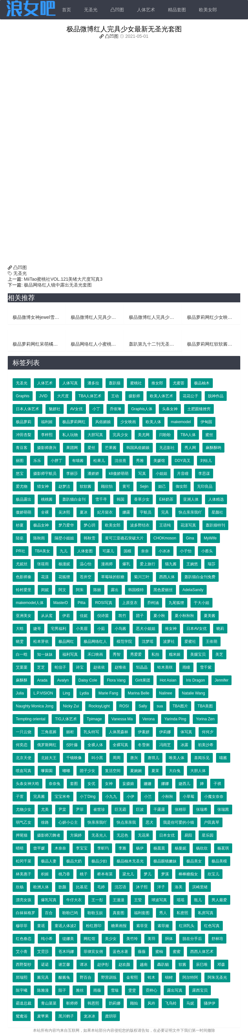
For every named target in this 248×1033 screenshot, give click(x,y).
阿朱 (80, 590)
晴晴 (20, 848)
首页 (66, 9)
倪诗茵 (103, 615)
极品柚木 (202, 383)
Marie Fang (108, 693)
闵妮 (45, 590)
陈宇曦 (21, 990)
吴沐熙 (64, 512)
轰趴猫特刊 (215, 525)
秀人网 (190, 447)
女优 (91, 783)
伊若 (66, 615)
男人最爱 (219, 900)
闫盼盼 (165, 435)
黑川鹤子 (66, 1016)
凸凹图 (117, 9)
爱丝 (91, 447)
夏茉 (155, 770)
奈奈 (145, 551)
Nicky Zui (71, 706)
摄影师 (134, 396)
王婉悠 (192, 564)
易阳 (188, 835)
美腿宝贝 (198, 654)
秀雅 (140, 460)
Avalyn (63, 680)
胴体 (169, 938)
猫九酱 (171, 564)
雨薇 (97, 990)
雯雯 (132, 990)
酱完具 (43, 977)
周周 (116, 758)
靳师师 (72, 1003)
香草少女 (142, 499)
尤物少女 (23, 809)
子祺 (217, 783)
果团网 (72, 447)
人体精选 (216, 499)
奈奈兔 (54, 783)
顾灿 (134, 1003)
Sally (143, 706)
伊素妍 (144, 732)
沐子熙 (142, 887)
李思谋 (204, 473)
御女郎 (181, 486)
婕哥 (37, 628)
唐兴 (134, 758)
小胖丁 (56, 460)
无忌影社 (167, 447)
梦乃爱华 (66, 525)
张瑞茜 (223, 809)
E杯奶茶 (166, 499)
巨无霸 (120, 809)
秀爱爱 (136, 654)
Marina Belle (139, 693)
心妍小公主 (68, 822)
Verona (148, 719)
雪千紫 (206, 667)
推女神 (171, 628)
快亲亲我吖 (97, 822)
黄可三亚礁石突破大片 (124, 538)
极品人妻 (49, 861)
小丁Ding (88, 796)
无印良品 (204, 486)
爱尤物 (21, 486)
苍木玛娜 (66, 951)
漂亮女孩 (23, 900)
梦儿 (147, 874)
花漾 (45, 577)
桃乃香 (64, 874)
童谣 (41, 925)
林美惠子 (23, 874)
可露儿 (108, 551)
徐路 (45, 822)
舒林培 (217, 938)
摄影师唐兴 (47, 447)
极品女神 (41, 525)
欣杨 (20, 887)
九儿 (63, 551)
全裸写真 (120, 745)
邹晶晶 (142, 667)
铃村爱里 (23, 590)
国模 (127, 551)
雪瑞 (115, 990)
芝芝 (41, 667)
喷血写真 (23, 770)
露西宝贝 (200, 990)
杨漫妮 (64, 564)
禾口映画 (95, 654)
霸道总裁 (23, 1003)
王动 (115, 396)
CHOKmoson (164, 538)
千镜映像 (74, 758)
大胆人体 (198, 770)
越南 (144, 964)
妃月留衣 (105, 512)
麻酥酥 (21, 680)
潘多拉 (93, 383)
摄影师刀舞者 (48, 835)
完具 (165, 512)
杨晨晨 (159, 848)
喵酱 (223, 758)
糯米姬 (175, 654)
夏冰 (84, 512)
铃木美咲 (165, 667)
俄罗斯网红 (47, 745)
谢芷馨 (64, 964)
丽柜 (70, 732)
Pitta (81, 602)
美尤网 (144, 435)
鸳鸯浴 (21, 1016)
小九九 (111, 796)
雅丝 (80, 990)
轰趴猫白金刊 (74, 499)
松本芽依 (41, 641)
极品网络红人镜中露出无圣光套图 (57, 284)
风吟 (151, 1003)
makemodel (181, 422)
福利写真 (70, 654)
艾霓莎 (43, 951)
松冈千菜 (23, 861)
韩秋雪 (89, 538)
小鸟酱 (120, 628)
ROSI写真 (103, 602)
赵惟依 (120, 667)
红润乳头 (186, 925)
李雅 (122, 848)
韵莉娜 (114, 1003)
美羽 (151, 938)
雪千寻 (101, 499)
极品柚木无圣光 (130, 861)
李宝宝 (82, 848)
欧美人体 (153, 422)
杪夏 (20, 525)
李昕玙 (103, 848)
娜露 (126, 512)
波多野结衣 (140, 525)
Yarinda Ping (175, 719)
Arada (42, 680)
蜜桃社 (136, 383)
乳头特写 (91, 732)
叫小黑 (97, 758)
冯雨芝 (165, 745)
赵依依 (99, 667)
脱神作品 (215, 396)
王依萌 (211, 641)
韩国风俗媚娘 (138, 447)
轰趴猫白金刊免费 (199, 577)
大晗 (20, 628)
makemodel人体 (30, 602)
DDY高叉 (183, 460)
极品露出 (23, 499)
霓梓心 (151, 990)
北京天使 (23, 758)
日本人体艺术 (27, 409)
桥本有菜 (105, 874)
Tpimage (94, 719)
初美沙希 (205, 745)
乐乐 (37, 460)
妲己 (162, 486)
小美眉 (82, 628)
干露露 (159, 809)
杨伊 (140, 848)
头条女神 (170, 409)
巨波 (140, 809)
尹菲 (80, 809)
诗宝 (80, 667)
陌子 (62, 990)
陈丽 (97, 590)
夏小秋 (159, 615)
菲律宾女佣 (93, 951)
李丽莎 (72, 473)
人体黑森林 (118, 732)
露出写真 (174, 990)
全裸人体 (95, 745)
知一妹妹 (45, 654)
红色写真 (212, 925)
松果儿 (99, 460)
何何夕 (207, 732)
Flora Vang (116, 680)
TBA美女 (42, 551)
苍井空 (85, 577)
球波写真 (159, 900)
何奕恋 (21, 745)
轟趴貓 (163, 964)
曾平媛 (39, 848)
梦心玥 (89, 525)
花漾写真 (188, 525)
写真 (142, 473)
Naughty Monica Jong (34, 706)
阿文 (62, 590)
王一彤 (97, 900)
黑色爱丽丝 (163, 590)
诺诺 (45, 964)
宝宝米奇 (62, 796)
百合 (49, 913)
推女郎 (157, 383)
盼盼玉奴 (95, 913)
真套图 (118, 913)
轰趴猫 (114, 383)
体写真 (186, 732)
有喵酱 (78, 460)
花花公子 (190, 396)
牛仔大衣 (74, 900)
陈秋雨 (39, 538)
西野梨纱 (23, 964)
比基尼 (82, 887)
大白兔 (175, 770)
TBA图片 (180, 706)
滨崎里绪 (200, 887)
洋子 (161, 887)
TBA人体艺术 (89, 396)
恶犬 (149, 822)
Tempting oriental (30, 719)
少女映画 (128, 422)
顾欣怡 (107, 486)
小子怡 (185, 551)
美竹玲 (132, 938)
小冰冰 (164, 551)
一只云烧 (23, 732)
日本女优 (167, 835)
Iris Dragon (195, 680)
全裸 (45, 512)
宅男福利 (58, 628)
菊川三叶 (142, 577)
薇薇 (142, 951)
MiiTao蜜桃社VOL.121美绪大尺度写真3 (62, 279)
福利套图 (142, 913)
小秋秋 (167, 796)
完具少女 (120, 435)
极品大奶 (74, 861)
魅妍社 (54, 409)
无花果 (144, 835)
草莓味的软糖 (112, 577)
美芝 (219, 654)
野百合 (85, 977)
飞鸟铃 (171, 1003)
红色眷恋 (23, 938)
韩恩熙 (93, 1003)
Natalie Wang (193, 693)
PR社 (20, 551)
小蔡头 (207, 551)
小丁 (96, 409)
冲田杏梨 (23, 435)
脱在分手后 (192, 938)
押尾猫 (21, 835)
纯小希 (47, 938)
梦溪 (165, 874)
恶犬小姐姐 (145, 628)
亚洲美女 (23, 615)
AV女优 (76, 409)
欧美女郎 (208, 9)
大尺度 (63, 396)
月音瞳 (183, 473)
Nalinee (165, 693)
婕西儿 (184, 783)
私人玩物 (70, 435)
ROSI (124, 706)
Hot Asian (168, 680)
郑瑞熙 (21, 977)
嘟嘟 (66, 770)
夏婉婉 (136, 770)
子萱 (20, 796)
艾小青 (21, 951)
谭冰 (84, 964)
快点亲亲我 (126, 822)
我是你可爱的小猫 (178, 822)
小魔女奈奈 (213, 796)
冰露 (184, 745)
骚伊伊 (209, 1003)
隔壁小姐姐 (64, 538)
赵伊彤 (103, 964)
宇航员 (145, 512)
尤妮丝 (21, 564)
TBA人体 (188, 435)
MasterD (60, 602)
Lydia (84, 693)
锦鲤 (169, 977)
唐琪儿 (153, 758)
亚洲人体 (191, 499)
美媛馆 (159, 460)
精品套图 (177, 9)
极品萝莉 (23, 422)
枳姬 (45, 874)
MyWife (210, 538)
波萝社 (169, 641)
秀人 (163, 913)
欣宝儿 (213, 874)
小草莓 (188, 796)
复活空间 (112, 770)
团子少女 (87, 770)
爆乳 (126, 564)
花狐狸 (64, 577)
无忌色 (122, 835)
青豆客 (21, 447)
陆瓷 (20, 538)
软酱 (182, 964)
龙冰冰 (89, 1016)
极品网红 (66, 641)
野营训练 (109, 977)
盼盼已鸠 (70, 913)
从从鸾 (47, 615)
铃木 (151, 977)
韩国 (120, 499)
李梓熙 (47, 435)
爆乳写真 (49, 900)
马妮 (190, 1003)
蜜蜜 (177, 951)
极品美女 (194, 861)
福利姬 (47, 422)
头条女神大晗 (27, 783)
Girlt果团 (142, 680)
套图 (74, 783)
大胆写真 (95, 435)
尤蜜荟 (178, 383)
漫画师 (107, 564)
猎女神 (43, 486)
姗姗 (147, 783)
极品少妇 (99, 861)
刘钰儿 (206, 460)
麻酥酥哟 (213, 447)
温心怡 (85, 564)
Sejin (144, 486)
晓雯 (20, 641)
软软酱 (85, 486)
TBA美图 (205, 706)
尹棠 (62, 809)
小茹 (101, 628)
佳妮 (84, 615)
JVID (43, 396)
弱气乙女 (23, 822)
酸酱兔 (64, 977)
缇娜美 (68, 938)
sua (160, 706)
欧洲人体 (41, 887)
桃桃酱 (47, 499)
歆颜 (62, 887)
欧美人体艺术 (161, 396)
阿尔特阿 (190, 977)
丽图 (20, 460)
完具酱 (39, 796)
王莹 (138, 900)
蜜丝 (209, 435)
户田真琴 (211, 822)
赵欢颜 (124, 964)
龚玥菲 (111, 1016)
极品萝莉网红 (74, 422)
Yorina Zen (205, 719)
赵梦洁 (64, 486)
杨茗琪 (223, 848)
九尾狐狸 (176, 602)
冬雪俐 (144, 745)
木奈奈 (60, 848)
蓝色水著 (120, 951)
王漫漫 (118, 900)
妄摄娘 (128, 783)
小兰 (148, 796)
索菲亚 (142, 925)
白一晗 (21, 654)
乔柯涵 (153, 602)
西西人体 (167, 577)
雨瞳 (186, 667)
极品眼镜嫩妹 (165, 861)
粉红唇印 (93, 925)
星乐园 (207, 835)
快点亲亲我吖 (190, 512)
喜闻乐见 (202, 758)
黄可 (126, 486)
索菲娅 (163, 925)
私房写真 (205, 913)
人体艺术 (146, 9)
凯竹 (122, 615)
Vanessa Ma (122, 719)
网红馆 (89, 938)
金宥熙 (132, 977)
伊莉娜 (165, 732)
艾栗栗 (21, 667)
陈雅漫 (43, 990)
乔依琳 (115, 409)
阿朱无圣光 (217, 977)
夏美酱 (209, 615)
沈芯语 (120, 887)
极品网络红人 (95, 641)
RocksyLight (98, 706)
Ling (66, 693)
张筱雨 (43, 564)
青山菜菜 (49, 1003)
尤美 (45, 809)
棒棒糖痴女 (188, 874)
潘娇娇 (93, 473)
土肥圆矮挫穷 (199, 409)
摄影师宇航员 (45, 473)
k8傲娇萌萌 (119, 473)
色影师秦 (23, 577)
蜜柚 (159, 951)
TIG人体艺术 (66, 719)
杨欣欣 (202, 848)
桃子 (84, 874)
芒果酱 (111, 447)
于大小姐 (201, 602)
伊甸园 (206, 422)
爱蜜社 (190, 641)
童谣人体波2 (65, 925)
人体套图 (85, 551)
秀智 (116, 654)
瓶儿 (198, 900)
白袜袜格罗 (25, 913)
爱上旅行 (147, 564)
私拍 (155, 654)
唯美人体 (176, 758)
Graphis (22, 396)
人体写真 (70, 383)
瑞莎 (211, 564)
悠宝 (20, 473)
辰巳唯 (202, 964)
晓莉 (220, 628)
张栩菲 (180, 809)
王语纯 (165, 525)
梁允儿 (128, 874)
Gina (190, 538)
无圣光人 (99, 835)
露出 (115, 590)
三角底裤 (49, 732)
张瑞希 (202, 809)
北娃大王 (49, 758)
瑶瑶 (180, 900)
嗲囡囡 (47, 770)
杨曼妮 (180, 848)
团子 (140, 615)
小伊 (130, 796)
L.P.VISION (43, 693)
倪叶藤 (72, 745)
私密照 (182, 913)
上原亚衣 (130, 602)
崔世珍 (99, 809)
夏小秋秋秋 (184, 615)
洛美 (178, 887)
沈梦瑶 (147, 641)
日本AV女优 (196, 628)
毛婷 (101, 887)
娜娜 (165, 783)
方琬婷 (76, 835)
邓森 (221, 964)
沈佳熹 (120, 460)
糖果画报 (119, 925)
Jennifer (222, 680)
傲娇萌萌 (23, 512)
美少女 (111, 938)
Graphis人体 (141, 409)
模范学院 (124, 641)
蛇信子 (60, 667)
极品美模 (219, 861)
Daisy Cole (87, 680)
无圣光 (91, 9)
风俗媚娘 (103, 422)
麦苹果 (43, 1016)
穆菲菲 (21, 925)
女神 (109, 783)
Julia (20, 693)
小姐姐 (161, 473)
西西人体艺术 (201, 951)
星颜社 (217, 512)
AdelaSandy (192, 590)
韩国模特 (136, 590)
